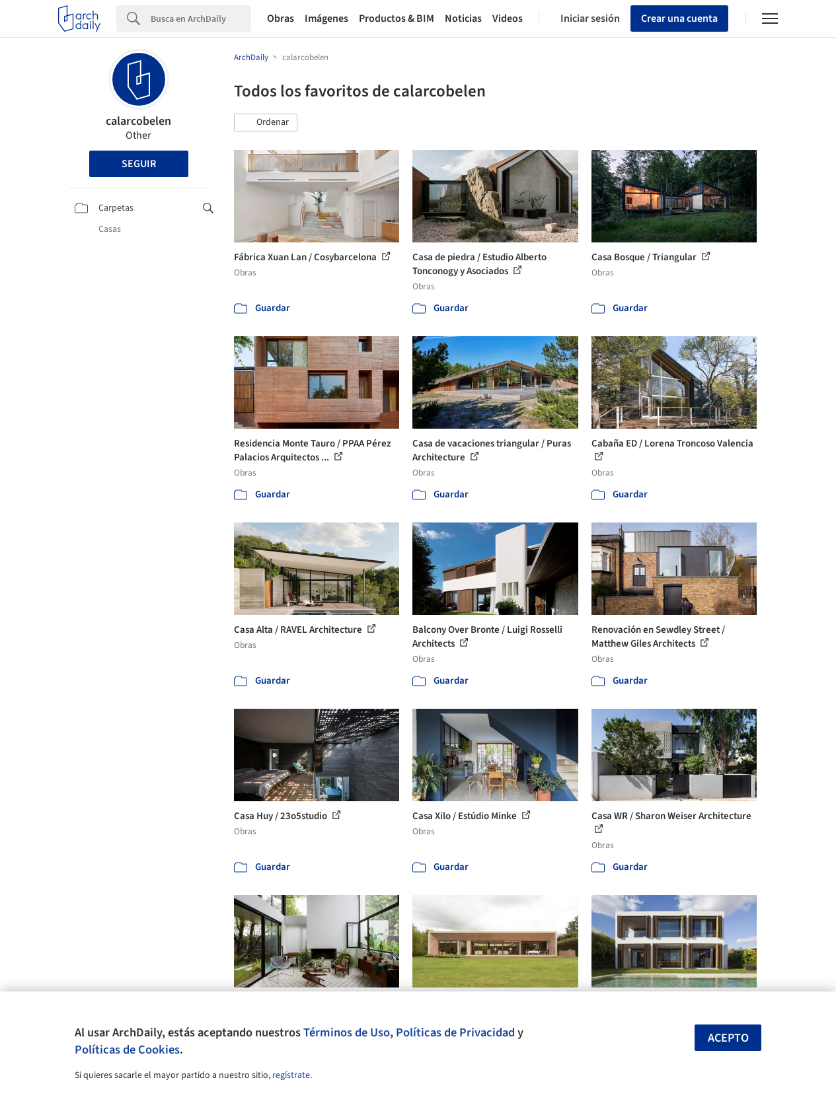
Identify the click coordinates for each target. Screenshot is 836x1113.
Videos (507, 18)
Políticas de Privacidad (455, 1032)
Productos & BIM (396, 18)
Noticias (463, 18)
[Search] (201, 18)
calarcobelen (138, 121)
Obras (280, 18)
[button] (265, 123)
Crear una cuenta (679, 18)
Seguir (139, 164)
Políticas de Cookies (127, 1049)
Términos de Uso (346, 1032)
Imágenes (326, 18)
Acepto (728, 1038)
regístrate (291, 1075)
